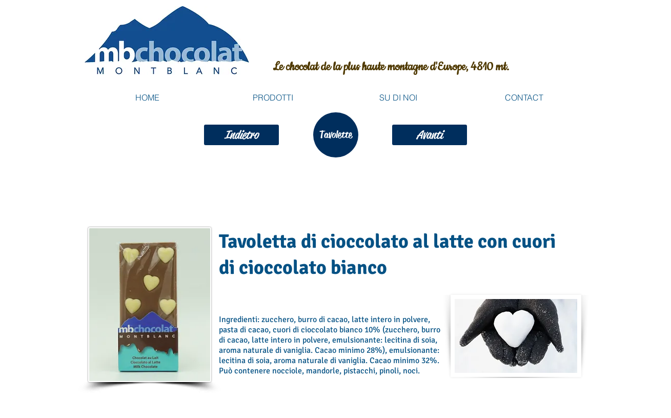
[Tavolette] (335, 134)
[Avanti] (429, 135)
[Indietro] (241, 135)
